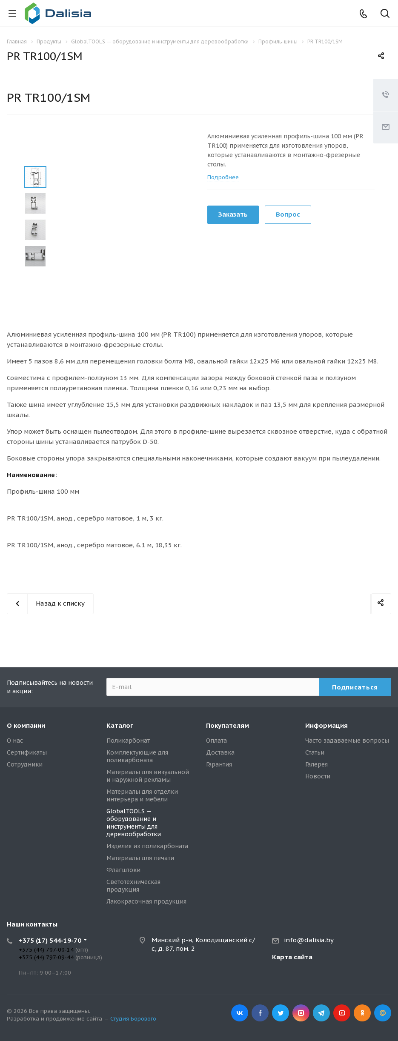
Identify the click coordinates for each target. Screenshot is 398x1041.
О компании (26, 725)
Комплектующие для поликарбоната (137, 756)
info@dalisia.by (309, 940)
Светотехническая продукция (133, 885)
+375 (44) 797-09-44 (46, 957)
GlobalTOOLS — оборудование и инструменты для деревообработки (133, 822)
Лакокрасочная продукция (146, 901)
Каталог (119, 725)
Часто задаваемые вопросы (347, 740)
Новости (317, 776)
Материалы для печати (140, 858)
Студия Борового (133, 1018)
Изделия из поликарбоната (147, 846)
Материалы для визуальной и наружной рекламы (147, 776)
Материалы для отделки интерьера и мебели (142, 795)
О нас (15, 740)
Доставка (220, 752)
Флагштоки (123, 870)
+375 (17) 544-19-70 (50, 940)
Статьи (314, 752)
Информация (326, 725)
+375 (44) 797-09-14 (46, 949)
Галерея (316, 764)
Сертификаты (27, 752)
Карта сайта (292, 957)
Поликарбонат (128, 740)
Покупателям (227, 725)
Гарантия (219, 764)
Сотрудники (25, 764)
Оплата (216, 740)
